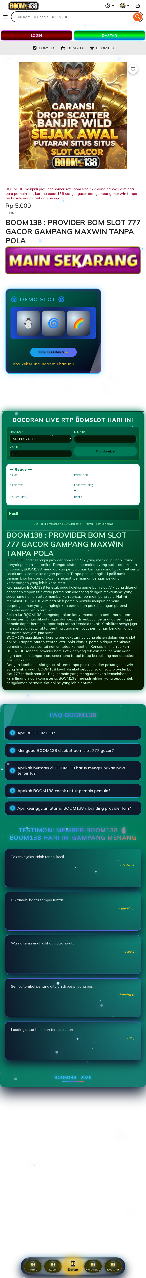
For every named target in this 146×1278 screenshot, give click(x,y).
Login (53, 1266)
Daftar (73, 1266)
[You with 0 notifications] (124, 5)
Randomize (105, 451)
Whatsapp (93, 1266)
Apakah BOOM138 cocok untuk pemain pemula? (63, 790)
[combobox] (71, 16)
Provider (40, 436)
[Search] (137, 16)
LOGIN (36, 35)
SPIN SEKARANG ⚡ (53, 352)
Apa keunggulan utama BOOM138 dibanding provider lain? (74, 808)
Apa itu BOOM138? (36, 733)
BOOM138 (15, 560)
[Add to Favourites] (133, 69)
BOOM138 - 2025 (73, 1077)
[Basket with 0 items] (137, 5)
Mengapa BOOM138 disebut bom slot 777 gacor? (65, 750)
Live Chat (113, 1266)
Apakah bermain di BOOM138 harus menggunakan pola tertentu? (71, 770)
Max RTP (40, 451)
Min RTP (105, 436)
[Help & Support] (109, 5)
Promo (33, 1266)
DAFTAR (109, 35)
